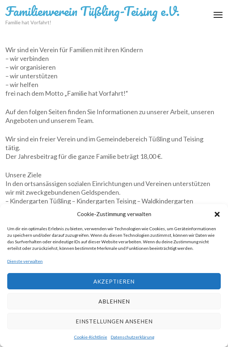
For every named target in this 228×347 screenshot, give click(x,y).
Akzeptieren (114, 281)
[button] (217, 214)
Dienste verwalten (25, 261)
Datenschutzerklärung (132, 337)
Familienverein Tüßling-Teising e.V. (92, 11)
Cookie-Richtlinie (90, 337)
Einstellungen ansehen (114, 321)
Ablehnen (114, 301)
